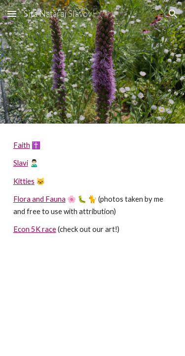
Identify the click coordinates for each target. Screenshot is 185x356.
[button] (12, 13)
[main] (92, 187)
